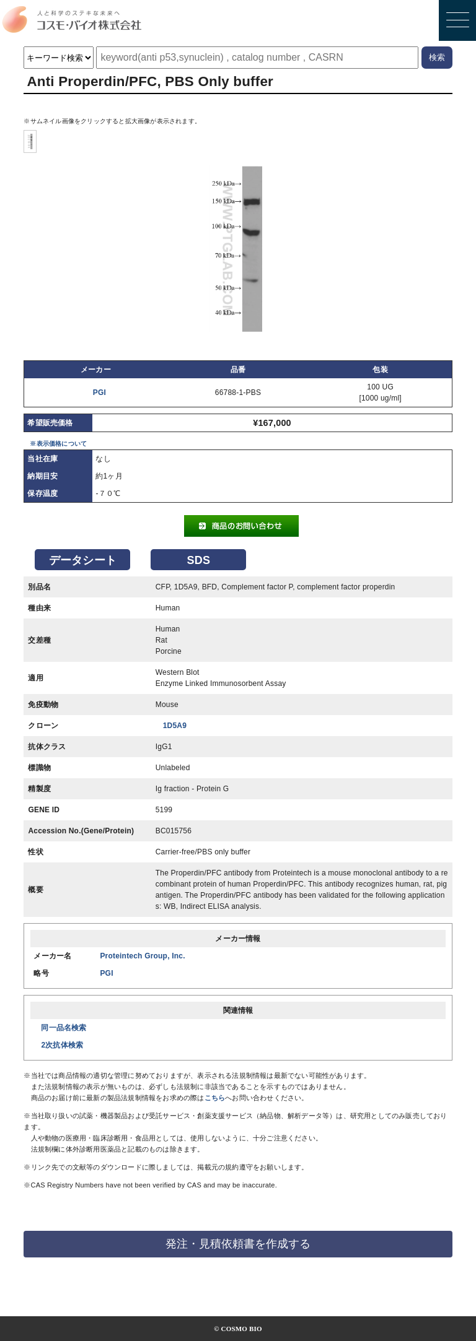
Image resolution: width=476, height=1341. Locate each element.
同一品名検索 (63, 1027)
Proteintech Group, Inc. (142, 956)
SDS (199, 560)
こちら (215, 1097)
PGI (99, 392)
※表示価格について (58, 443)
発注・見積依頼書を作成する (238, 1244)
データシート (83, 560)
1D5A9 (175, 725)
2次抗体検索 (62, 1045)
